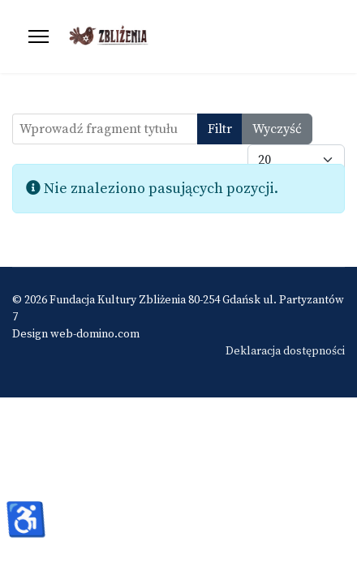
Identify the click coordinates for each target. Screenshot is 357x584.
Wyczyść (277, 129)
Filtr (220, 129)
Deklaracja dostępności (285, 351)
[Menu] (38, 36)
